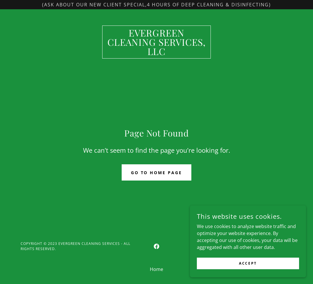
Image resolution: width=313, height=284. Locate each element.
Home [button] (156, 269)
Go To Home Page (156, 172)
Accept (248, 263)
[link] (156, 53)
